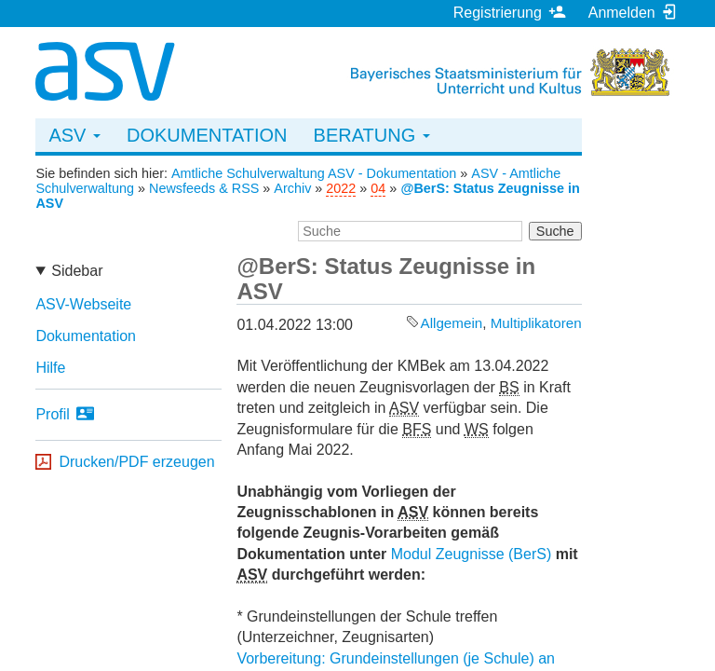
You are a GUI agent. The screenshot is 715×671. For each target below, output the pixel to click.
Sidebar (76, 271)
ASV (74, 135)
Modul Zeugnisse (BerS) (471, 554)
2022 (341, 188)
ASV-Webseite (83, 304)
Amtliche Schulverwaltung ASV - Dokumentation (313, 173)
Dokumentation (207, 135)
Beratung (372, 135)
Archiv (292, 188)
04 (378, 188)
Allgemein (452, 323)
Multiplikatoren (536, 323)
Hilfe (50, 368)
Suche (555, 231)
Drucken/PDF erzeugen (136, 462)
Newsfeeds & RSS (204, 188)
